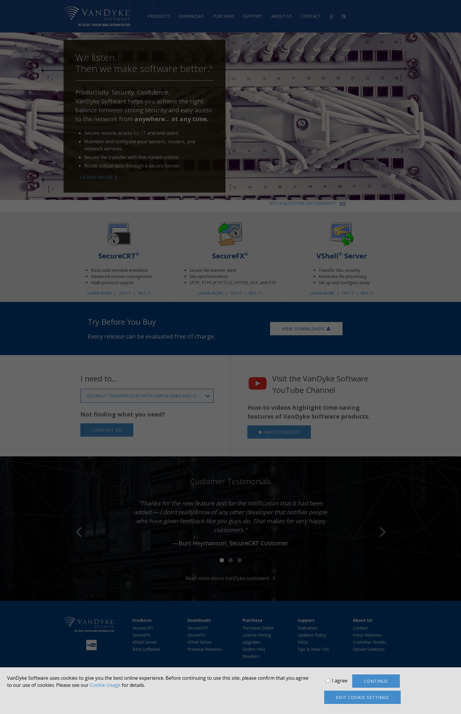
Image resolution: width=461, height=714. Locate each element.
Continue (376, 681)
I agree (340, 680)
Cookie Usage (105, 685)
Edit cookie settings (362, 697)
